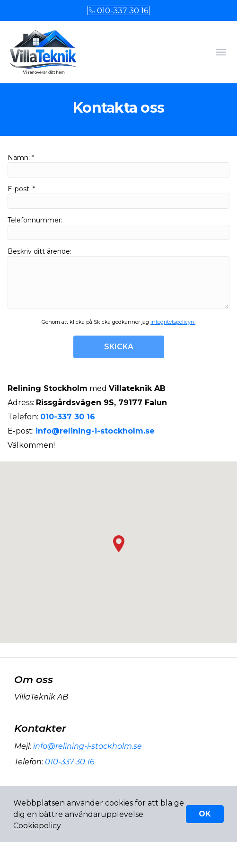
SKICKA (118, 346)
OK (205, 813)
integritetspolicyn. (172, 322)
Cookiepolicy (37, 825)
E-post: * (118, 197)
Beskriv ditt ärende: (118, 278)
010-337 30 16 (118, 10)
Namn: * (118, 165)
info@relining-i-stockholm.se (86, 746)
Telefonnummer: (118, 228)
